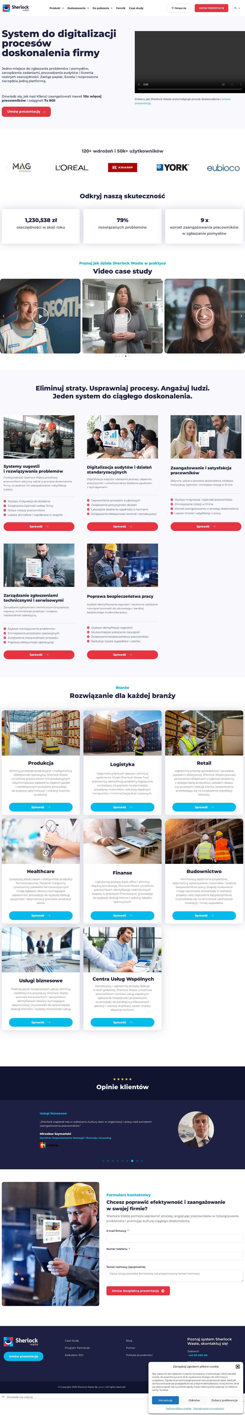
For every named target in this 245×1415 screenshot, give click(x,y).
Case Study (72, 1340)
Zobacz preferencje (224, 1400)
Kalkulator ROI (74, 1355)
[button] (238, 1366)
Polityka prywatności (139, 1355)
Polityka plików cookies (178, 1408)
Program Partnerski (77, 1347)
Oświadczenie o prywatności (208, 1408)
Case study (136, 8)
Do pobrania (102, 8)
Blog (129, 1340)
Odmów (194, 1400)
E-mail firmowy (116, 1230)
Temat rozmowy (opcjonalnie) (126, 1267)
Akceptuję (165, 1400)
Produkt (57, 8)
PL (237, 8)
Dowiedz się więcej (20, 1397)
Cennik (120, 8)
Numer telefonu (117, 1249)
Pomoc (130, 1347)
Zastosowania (78, 8)
